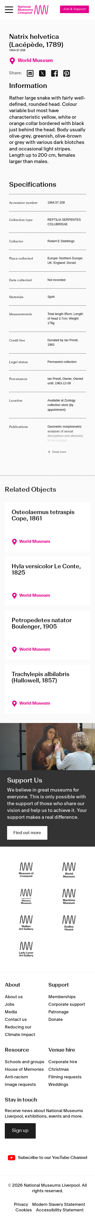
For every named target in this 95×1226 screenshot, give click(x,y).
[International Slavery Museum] (26, 896)
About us (14, 997)
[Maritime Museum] (69, 896)
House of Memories (24, 1069)
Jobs (9, 1004)
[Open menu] (9, 10)
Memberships (62, 997)
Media (11, 1012)
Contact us (16, 1019)
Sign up (20, 1130)
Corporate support (66, 1004)
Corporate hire (62, 1062)
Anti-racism (16, 1077)
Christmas (58, 1069)
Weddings (58, 1084)
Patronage (58, 1012)
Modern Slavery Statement (58, 1204)
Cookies (23, 1210)
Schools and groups (24, 1062)
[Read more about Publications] (67, 440)
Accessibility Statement (60, 1210)
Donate (55, 1019)
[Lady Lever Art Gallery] (26, 949)
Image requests (20, 1084)
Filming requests (65, 1077)
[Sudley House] (69, 922)
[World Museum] (69, 870)
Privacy (21, 1204)
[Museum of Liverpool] (26, 870)
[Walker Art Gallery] (26, 922)
